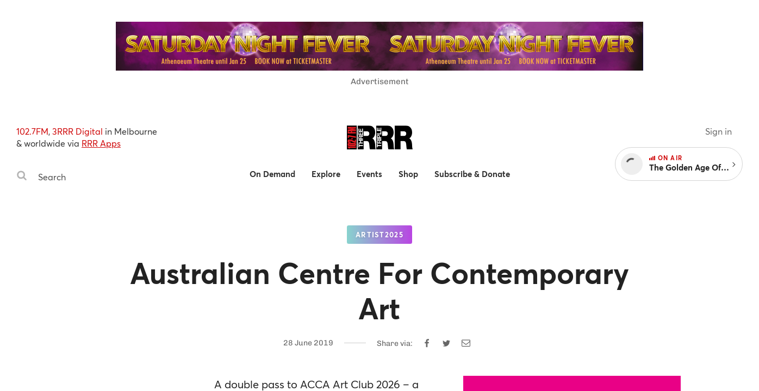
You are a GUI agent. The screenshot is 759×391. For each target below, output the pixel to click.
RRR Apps (101, 143)
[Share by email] (466, 343)
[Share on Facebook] (426, 343)
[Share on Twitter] (446, 343)
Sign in (718, 131)
